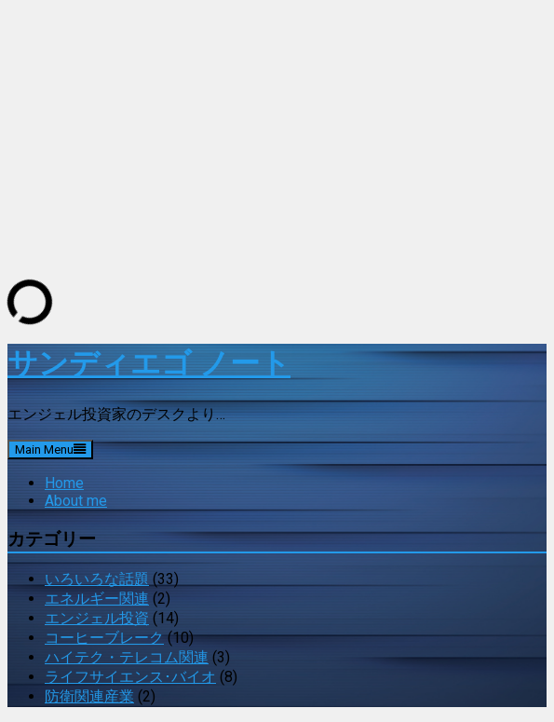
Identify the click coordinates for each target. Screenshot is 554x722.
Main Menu (50, 449)
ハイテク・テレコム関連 (127, 657)
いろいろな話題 (97, 579)
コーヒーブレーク (104, 638)
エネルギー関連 (97, 598)
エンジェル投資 (97, 618)
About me (76, 501)
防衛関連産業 (89, 696)
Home (64, 483)
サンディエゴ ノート (149, 363)
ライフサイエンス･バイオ (130, 677)
